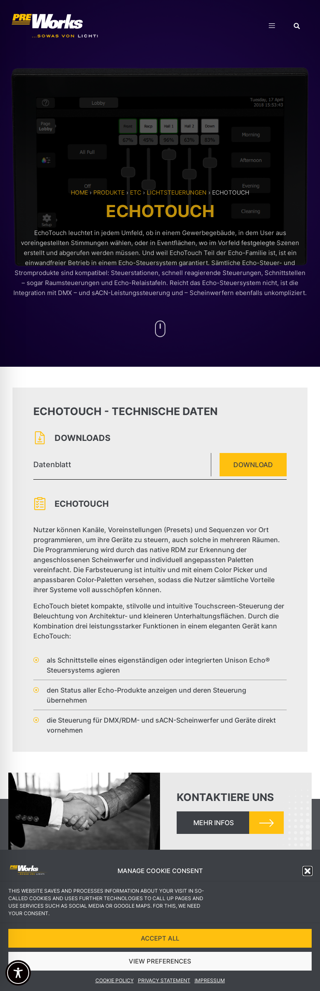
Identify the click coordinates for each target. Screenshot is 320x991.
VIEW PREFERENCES (160, 963)
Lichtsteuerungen (177, 192)
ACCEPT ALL (160, 940)
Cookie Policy (114, 982)
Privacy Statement (164, 982)
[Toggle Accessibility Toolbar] (18, 973)
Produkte (109, 192)
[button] (307, 873)
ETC (135, 192)
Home (79, 192)
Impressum (210, 982)
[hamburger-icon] (271, 26)
